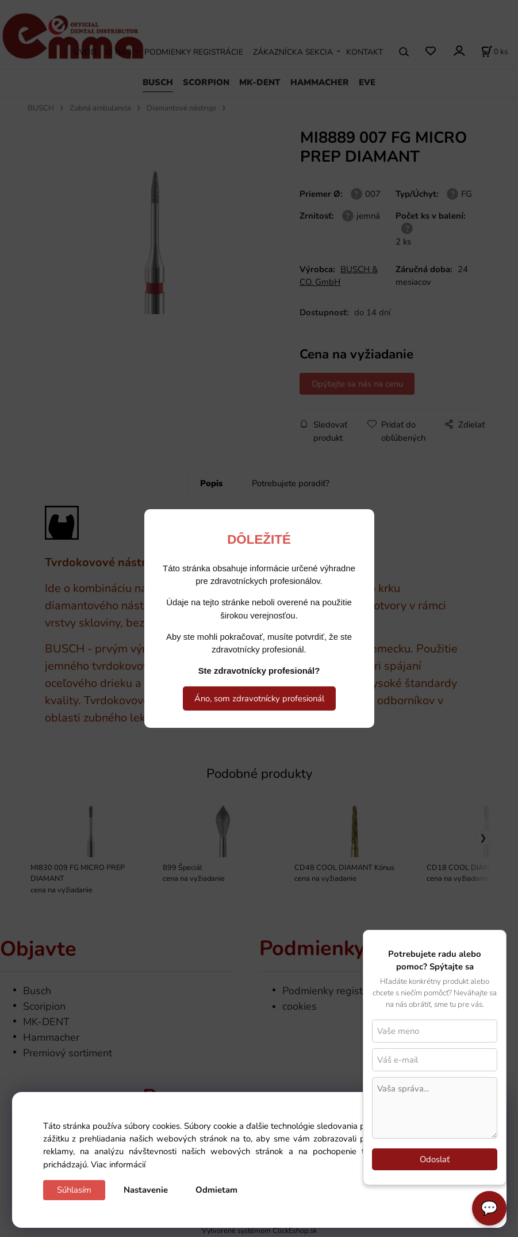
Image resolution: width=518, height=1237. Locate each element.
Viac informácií (118, 1164)
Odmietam (216, 1190)
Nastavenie (146, 1190)
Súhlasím (74, 1190)
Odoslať (435, 1159)
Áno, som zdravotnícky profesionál (259, 698)
